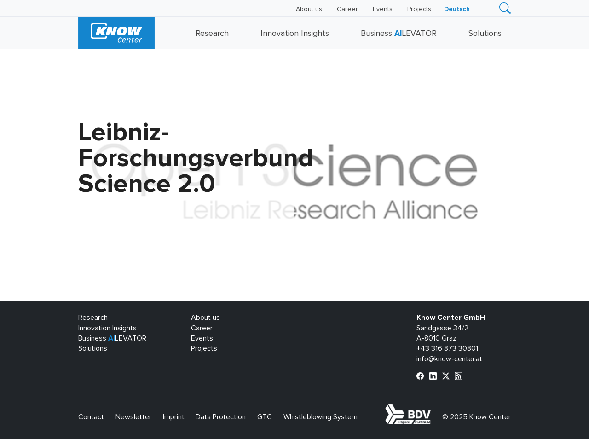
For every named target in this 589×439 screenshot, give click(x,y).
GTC (264, 417)
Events (383, 9)
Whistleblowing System (320, 417)
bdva (432, 409)
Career (347, 9)
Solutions (485, 33)
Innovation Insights (294, 33)
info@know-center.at (449, 359)
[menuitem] (457, 9)
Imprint (174, 417)
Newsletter (133, 417)
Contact (91, 417)
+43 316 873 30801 (447, 348)
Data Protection (221, 417)
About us (309, 9)
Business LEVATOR (399, 33)
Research (212, 33)
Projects (419, 9)
